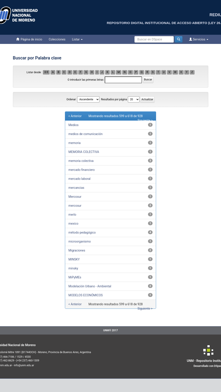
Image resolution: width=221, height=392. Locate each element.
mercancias (76, 187)
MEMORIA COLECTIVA (83, 152)
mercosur (74, 205)
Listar (77, 39)
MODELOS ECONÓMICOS (85, 295)
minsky (73, 268)
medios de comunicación (85, 134)
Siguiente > (145, 120)
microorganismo (79, 241)
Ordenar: (71, 99)
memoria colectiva (81, 161)
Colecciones (57, 39)
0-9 (46, 72)
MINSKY (74, 259)
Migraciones (76, 250)
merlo (72, 214)
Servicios (198, 39)
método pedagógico (82, 232)
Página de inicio (29, 39)
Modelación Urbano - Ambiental (89, 286)
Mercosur (74, 196)
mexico (73, 223)
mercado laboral (79, 178)
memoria (74, 143)
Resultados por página (114, 99)
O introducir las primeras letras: (86, 79)
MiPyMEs (74, 277)
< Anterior (75, 116)
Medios (73, 125)
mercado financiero (81, 170)
